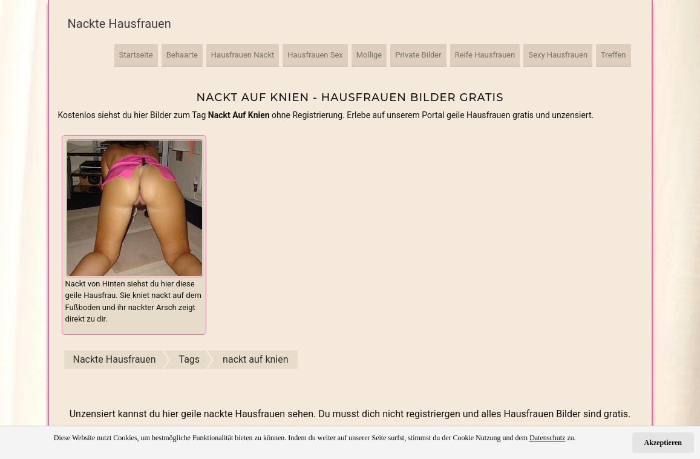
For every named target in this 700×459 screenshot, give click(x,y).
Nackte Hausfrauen (119, 23)
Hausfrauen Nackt (242, 54)
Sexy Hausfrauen (557, 54)
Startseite (136, 54)
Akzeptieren (663, 442)
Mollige (369, 54)
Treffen (613, 54)
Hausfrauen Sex (315, 54)
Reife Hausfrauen (485, 54)
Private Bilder (418, 54)
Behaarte (182, 54)
